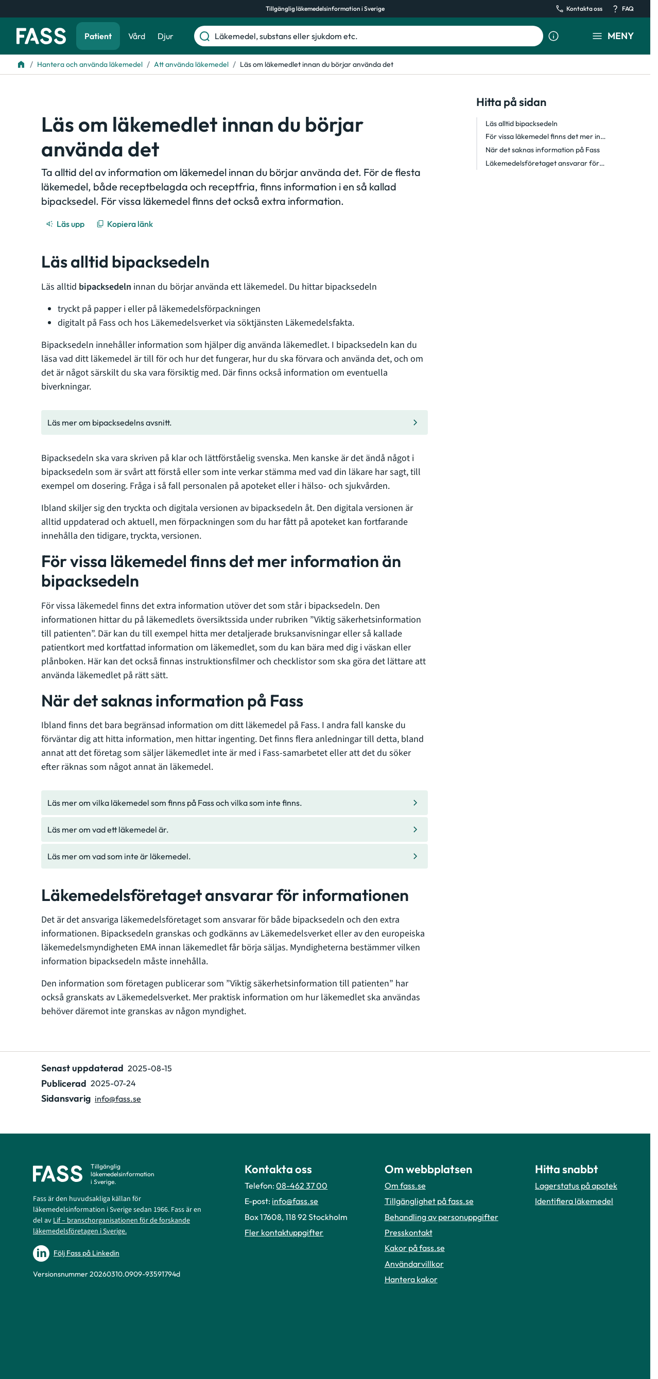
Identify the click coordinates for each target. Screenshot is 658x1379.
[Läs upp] (66, 224)
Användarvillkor (414, 1264)
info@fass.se (295, 1201)
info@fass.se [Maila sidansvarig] (118, 1098)
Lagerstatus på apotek (576, 1185)
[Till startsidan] (21, 64)
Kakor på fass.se (415, 1248)
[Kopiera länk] (125, 224)
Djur (166, 36)
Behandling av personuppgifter (441, 1217)
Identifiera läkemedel (574, 1201)
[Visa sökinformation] (553, 36)
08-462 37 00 (301, 1185)
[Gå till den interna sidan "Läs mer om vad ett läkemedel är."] (234, 829)
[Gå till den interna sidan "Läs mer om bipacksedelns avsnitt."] (234, 422)
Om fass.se (405, 1185)
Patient (98, 36)
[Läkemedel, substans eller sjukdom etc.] (377, 36)
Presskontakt (408, 1232)
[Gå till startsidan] (41, 36)
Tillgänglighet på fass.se (429, 1201)
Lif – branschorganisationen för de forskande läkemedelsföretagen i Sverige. (111, 1225)
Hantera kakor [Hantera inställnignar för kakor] (411, 1279)
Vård (136, 36)
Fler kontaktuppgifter (284, 1232)
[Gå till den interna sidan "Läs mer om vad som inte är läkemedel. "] (234, 856)
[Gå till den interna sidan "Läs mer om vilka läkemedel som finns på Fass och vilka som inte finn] (234, 802)
